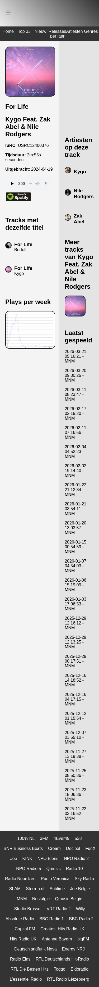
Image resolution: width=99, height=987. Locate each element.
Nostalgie (41, 899)
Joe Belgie (80, 888)
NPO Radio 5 (28, 868)
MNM (22, 899)
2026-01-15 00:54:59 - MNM (75, 547)
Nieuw (40, 31)
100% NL (26, 838)
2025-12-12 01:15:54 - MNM (75, 718)
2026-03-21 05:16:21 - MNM (75, 356)
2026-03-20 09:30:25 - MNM (75, 375)
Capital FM (25, 929)
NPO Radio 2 (76, 858)
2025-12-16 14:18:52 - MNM (75, 680)
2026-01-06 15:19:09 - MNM (75, 585)
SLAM (15, 888)
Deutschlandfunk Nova (35, 949)
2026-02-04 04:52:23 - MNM (75, 452)
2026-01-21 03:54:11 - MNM (75, 509)
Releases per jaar (57, 33)
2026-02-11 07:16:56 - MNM (75, 432)
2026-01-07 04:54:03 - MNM (75, 566)
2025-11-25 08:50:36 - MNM (75, 775)
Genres (91, 31)
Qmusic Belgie (68, 899)
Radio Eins (20, 959)
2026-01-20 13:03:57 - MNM (75, 528)
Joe (13, 858)
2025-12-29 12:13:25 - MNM (75, 642)
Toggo (59, 969)
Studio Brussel (27, 909)
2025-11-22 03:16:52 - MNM (75, 814)
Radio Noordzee (20, 878)
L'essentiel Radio (26, 979)
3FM (44, 838)
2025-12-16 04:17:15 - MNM (75, 699)
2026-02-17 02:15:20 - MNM (75, 413)
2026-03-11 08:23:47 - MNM (75, 394)
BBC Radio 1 (51, 919)
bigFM (83, 939)
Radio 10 (74, 868)
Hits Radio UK (23, 939)
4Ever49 (61, 838)
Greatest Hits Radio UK (62, 929)
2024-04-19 (42, 169)
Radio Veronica (55, 878)
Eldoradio (80, 969)
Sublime (57, 888)
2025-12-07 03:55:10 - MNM (75, 737)
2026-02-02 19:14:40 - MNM (75, 471)
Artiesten (74, 31)
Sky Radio (84, 878)
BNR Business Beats (23, 848)
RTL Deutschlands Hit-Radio (62, 959)
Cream (54, 848)
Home (8, 31)
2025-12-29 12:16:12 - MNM (75, 623)
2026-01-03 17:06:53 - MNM (75, 604)
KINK (27, 858)
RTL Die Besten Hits (30, 969)
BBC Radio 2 (81, 919)
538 (78, 838)
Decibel (73, 848)
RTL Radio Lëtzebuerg (68, 979)
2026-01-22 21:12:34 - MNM (75, 490)
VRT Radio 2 (59, 909)
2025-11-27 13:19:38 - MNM (75, 756)
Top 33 (24, 31)
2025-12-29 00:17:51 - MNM (75, 661)
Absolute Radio (20, 919)
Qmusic (53, 868)
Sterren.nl (35, 888)
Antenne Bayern (57, 939)
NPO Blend (48, 858)
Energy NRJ (73, 949)
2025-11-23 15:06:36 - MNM (75, 794)
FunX (90, 848)
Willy (80, 909)
